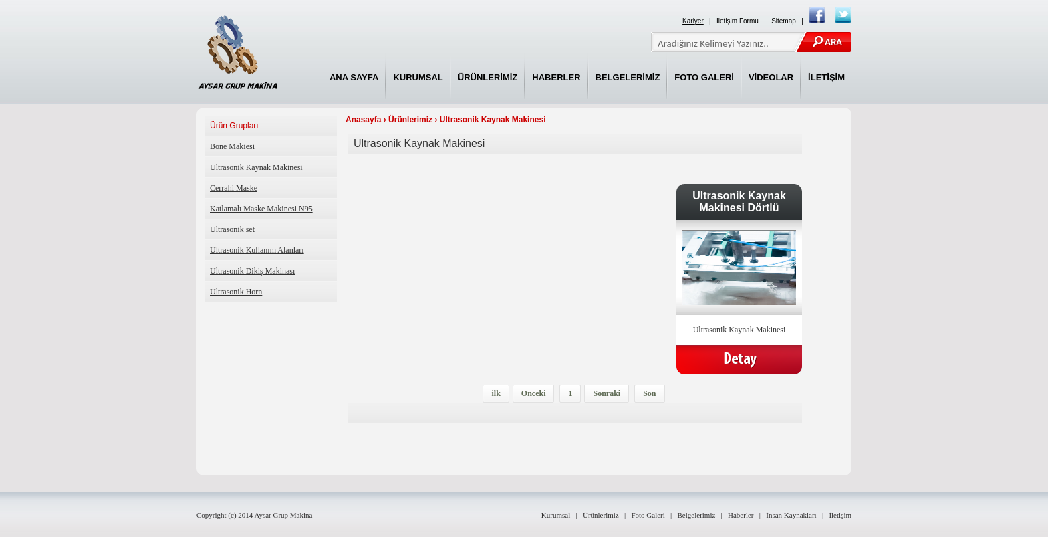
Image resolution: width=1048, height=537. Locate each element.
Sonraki (606, 393)
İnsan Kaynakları (791, 515)
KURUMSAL (417, 77)
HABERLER (556, 77)
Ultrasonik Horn (236, 291)
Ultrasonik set (232, 229)
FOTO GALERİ (704, 77)
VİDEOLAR (771, 77)
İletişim (840, 515)
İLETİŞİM (826, 77)
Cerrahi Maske (233, 188)
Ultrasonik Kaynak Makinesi (256, 167)
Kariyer (693, 21)
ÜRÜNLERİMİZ (488, 77)
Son (649, 393)
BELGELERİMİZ (628, 77)
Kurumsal (555, 515)
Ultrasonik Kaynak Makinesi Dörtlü (739, 201)
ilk (495, 393)
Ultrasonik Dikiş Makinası (252, 271)
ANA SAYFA (354, 77)
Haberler (740, 515)
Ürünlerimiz (410, 119)
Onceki (533, 393)
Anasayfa (363, 119)
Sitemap (783, 21)
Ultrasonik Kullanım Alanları (257, 250)
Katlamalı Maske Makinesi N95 (261, 208)
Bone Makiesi (232, 146)
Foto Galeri (647, 515)
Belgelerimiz (697, 515)
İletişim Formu (737, 21)
